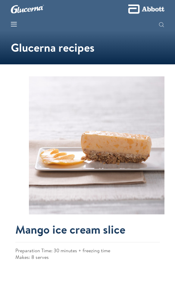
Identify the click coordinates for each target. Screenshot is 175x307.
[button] (161, 25)
